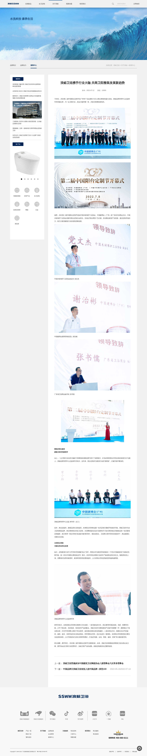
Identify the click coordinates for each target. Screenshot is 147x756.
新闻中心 (34, 65)
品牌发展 (51, 731)
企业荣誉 (51, 734)
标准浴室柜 (16, 206)
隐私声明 (111, 751)
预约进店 (28, 737)
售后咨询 (73, 731)
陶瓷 (26, 206)
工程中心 (73, 734)
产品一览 (28, 731)
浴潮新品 (28, 4)
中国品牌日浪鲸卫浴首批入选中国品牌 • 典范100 (84, 669)
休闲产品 (27, 192)
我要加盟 (69, 4)
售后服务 (96, 731)
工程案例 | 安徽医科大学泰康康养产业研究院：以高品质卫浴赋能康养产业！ (27, 104)
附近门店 (28, 734)
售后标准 (96, 734)
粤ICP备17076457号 (42, 751)
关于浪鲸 (55, 4)
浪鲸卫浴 (117, 65)
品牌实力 (23, 65)
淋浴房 (17, 220)
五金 (36, 206)
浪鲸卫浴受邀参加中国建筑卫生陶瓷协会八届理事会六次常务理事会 (93, 663)
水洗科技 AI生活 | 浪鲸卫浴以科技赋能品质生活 (27, 91)
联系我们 (83, 4)
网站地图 (134, 751)
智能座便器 (16, 192)
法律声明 (119, 751)
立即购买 (136, 4)
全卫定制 (42, 4)
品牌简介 (13, 65)
